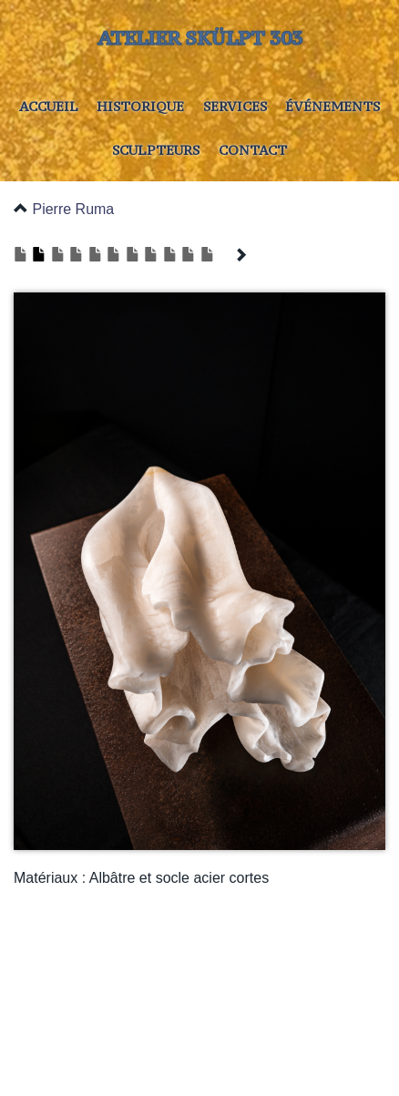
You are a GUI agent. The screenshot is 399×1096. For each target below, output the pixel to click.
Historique (140, 106)
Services (235, 106)
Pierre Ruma (73, 209)
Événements (332, 106)
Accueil (48, 106)
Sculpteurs (156, 150)
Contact (253, 150)
